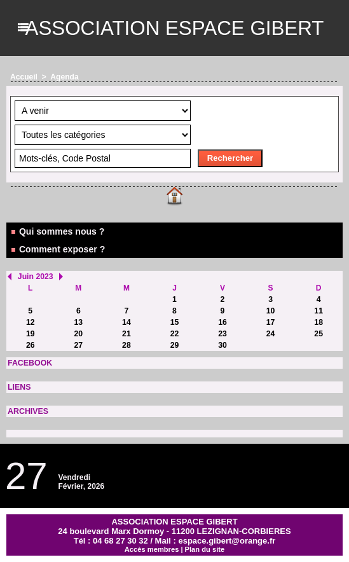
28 (126, 345)
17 (270, 322)
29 (174, 345)
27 (78, 345)
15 (174, 322)
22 (174, 333)
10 (270, 310)
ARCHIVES (27, 411)
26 (30, 345)
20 (78, 333)
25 (319, 333)
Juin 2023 (35, 276)
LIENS (19, 387)
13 (78, 322)
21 (126, 333)
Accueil (24, 76)
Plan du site (204, 549)
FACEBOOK (29, 363)
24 (270, 333)
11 (319, 310)
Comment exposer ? (57, 249)
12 (30, 322)
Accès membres (152, 549)
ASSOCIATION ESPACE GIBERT (174, 28)
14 (126, 322)
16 (222, 322)
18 (319, 322)
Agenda (64, 76)
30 (222, 345)
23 (222, 333)
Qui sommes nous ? (57, 231)
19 (30, 333)
